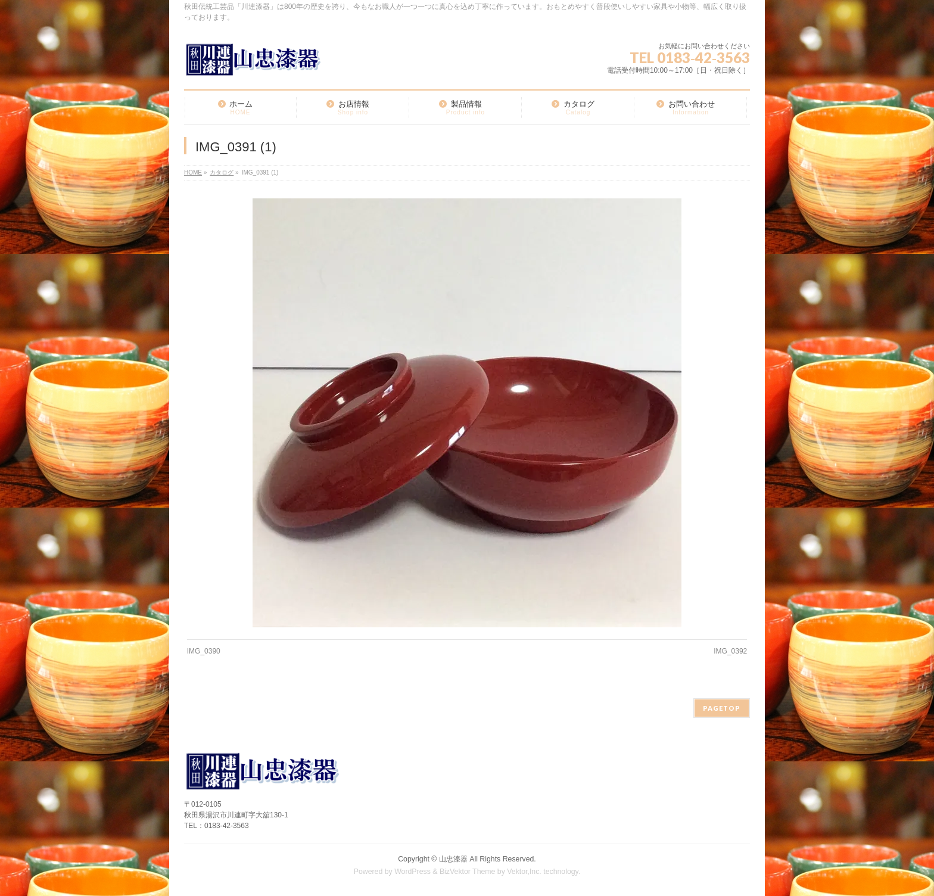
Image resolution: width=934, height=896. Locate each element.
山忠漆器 (453, 859)
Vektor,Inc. (524, 871)
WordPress (412, 871)
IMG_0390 (203, 651)
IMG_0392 (730, 651)
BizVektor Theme (468, 871)
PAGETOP (721, 708)
